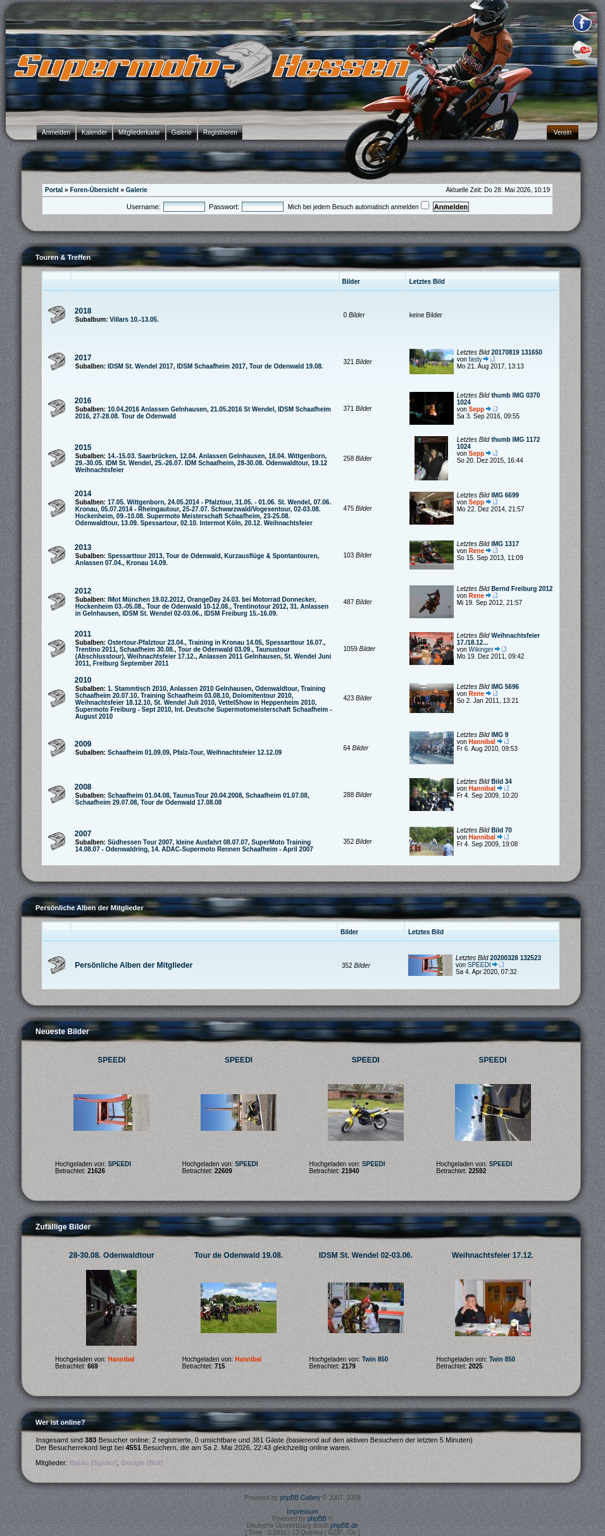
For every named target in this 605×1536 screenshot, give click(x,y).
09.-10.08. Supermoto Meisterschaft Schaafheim (188, 516)
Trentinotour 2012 (260, 606)
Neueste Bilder (62, 1031)
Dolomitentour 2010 (261, 695)
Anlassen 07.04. (99, 562)
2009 (83, 744)
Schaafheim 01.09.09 (139, 752)
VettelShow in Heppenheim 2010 (266, 702)
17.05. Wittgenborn (136, 502)
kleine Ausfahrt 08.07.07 (212, 842)
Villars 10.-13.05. (134, 319)
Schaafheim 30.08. (147, 649)
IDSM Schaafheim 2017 (211, 366)
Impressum (302, 1511)
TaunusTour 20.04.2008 (207, 795)
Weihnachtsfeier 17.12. (161, 656)
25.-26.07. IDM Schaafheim (194, 463)
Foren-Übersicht (94, 189)
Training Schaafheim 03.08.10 (184, 695)
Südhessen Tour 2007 (140, 842)
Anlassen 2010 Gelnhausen (211, 688)
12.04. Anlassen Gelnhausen (222, 456)
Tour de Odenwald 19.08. (286, 366)
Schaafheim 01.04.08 (139, 795)
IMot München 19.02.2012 (146, 599)
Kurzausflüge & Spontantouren (270, 555)
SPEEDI (479, 964)
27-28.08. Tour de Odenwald (135, 416)
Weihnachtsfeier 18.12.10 (113, 702)
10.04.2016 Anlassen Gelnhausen (157, 409)
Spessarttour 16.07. (294, 642)
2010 (83, 680)
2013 (83, 547)
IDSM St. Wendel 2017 (140, 366)
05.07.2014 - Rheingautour (139, 509)
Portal (54, 189)
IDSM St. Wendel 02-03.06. (161, 613)
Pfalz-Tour (188, 752)
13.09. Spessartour (149, 523)
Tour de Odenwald (193, 555)
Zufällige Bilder (62, 1226)
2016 (83, 400)
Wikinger (481, 649)
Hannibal (482, 741)
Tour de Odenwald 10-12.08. (188, 606)
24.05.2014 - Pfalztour (200, 502)
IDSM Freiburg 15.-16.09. (241, 613)
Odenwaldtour (276, 688)
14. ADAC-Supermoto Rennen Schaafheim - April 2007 (232, 849)
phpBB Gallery (300, 1497)
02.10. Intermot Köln (210, 523)
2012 (83, 591)
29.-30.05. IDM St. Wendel (113, 463)
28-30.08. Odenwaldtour (272, 463)
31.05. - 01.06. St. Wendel (272, 502)
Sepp (476, 409)
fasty (475, 359)
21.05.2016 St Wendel (242, 409)
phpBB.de (344, 1525)
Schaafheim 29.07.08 (106, 802)
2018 (83, 311)
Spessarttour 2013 (135, 555)
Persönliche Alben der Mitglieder (133, 965)
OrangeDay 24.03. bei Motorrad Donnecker (251, 599)
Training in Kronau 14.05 (225, 642)
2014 (83, 493)
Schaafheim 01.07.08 (277, 795)
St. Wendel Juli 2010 (184, 702)
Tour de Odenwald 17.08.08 (180, 802)
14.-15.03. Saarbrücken (142, 456)
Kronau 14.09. (147, 562)
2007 (83, 833)
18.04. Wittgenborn (296, 456)
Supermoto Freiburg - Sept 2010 (123, 709)
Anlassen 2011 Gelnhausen (240, 656)
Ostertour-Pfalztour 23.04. (146, 642)
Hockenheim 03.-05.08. (109, 606)
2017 (83, 357)
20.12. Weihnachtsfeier (278, 523)
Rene (476, 550)
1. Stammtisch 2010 (137, 688)
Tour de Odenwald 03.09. (215, 649)
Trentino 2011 (95, 649)
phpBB (317, 1518)
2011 (83, 634)
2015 (83, 447)
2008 (83, 787)
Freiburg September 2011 (131, 663)
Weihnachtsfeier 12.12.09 (244, 752)
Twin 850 (375, 1359)
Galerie (136, 189)
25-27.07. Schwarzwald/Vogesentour (236, 509)
